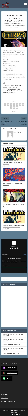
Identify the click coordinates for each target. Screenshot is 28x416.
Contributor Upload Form (8, 401)
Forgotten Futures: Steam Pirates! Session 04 (12, 163)
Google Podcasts (10, 373)
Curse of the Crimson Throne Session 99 (13, 340)
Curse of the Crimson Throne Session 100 (13, 335)
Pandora (13, 91)
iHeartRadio (19, 91)
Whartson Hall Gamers (17, 25)
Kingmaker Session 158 (13, 353)
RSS (15, 92)
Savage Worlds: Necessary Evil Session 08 (13, 205)
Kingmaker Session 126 (14, 344)
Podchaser (5, 92)
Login (24, 254)
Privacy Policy (4, 394)
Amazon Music (6, 91)
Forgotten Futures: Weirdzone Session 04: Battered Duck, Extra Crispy (13, 226)
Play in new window (12, 85)
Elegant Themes (14, 410)
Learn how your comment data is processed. (13, 261)
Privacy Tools (4, 398)
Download (20, 85)
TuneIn (11, 92)
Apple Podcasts (12, 89)
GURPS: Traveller (7, 25)
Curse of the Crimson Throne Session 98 (13, 349)
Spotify (18, 89)
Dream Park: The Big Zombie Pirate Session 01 (13, 184)
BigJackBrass (13, 23)
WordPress (14, 412)
